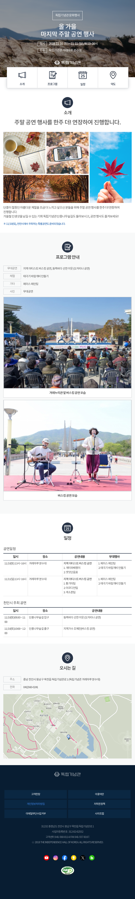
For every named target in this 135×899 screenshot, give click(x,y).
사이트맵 (99, 813)
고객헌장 (35, 794)
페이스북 (64, 857)
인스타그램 (55, 857)
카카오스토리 (73, 857)
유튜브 (46, 857)
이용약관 (99, 794)
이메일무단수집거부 (36, 813)
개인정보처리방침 (35, 804)
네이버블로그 (91, 857)
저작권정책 (99, 804)
